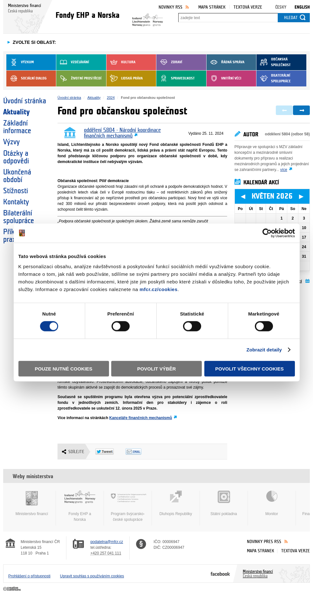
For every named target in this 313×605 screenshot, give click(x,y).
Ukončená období (17, 176)
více (283, 169)
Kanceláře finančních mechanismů (140, 418)
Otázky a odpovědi (16, 157)
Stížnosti (15, 190)
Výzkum (20, 62)
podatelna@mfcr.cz (106, 542)
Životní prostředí (78, 78)
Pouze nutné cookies (63, 368)
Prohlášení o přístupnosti (29, 576)
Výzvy (11, 142)
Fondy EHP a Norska (79, 506)
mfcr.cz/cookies (158, 289)
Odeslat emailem (141, 451)
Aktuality (16, 112)
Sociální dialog (26, 78)
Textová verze (248, 7)
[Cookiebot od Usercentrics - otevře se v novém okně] (267, 233)
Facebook (220, 573)
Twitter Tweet (110, 451)
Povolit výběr (156, 368)
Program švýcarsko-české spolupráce (127, 506)
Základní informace (17, 127)
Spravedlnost (175, 78)
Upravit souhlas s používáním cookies (92, 576)
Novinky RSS (170, 7)
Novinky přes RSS (264, 542)
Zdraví (169, 62)
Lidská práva (124, 78)
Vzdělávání (72, 62)
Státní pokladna (223, 503)
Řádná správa (225, 62)
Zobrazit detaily (264, 349)
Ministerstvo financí (31, 503)
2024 (110, 97)
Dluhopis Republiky (175, 503)
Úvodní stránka (24, 101)
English (302, 7)
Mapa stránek (212, 7)
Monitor (271, 503)
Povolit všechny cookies (249, 368)
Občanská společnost (273, 62)
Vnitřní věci (224, 78)
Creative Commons (12, 589)
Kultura (120, 62)
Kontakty (16, 202)
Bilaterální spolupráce (273, 78)
